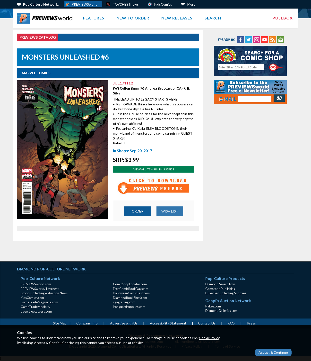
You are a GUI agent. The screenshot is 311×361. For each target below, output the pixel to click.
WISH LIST (169, 211)
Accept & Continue (273, 352)
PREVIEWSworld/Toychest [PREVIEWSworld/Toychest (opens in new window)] (40, 289)
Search (213, 18)
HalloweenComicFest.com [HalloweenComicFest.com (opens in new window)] (131, 293)
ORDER (137, 211)
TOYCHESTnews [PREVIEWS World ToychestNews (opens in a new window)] (126, 4)
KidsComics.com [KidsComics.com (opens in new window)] (32, 298)
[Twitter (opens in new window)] (248, 39)
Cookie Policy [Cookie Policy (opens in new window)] (209, 338)
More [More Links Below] (191, 4)
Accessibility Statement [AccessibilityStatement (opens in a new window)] (168, 323)
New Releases (176, 18)
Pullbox (283, 18)
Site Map (59, 323)
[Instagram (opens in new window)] (256, 39)
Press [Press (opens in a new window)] (251, 323)
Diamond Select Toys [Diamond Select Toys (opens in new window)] (220, 284)
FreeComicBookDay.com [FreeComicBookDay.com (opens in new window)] (130, 289)
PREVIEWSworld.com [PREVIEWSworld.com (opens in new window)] (36, 284)
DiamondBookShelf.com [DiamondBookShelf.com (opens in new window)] (130, 298)
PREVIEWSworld (84, 4)
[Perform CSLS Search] (276, 67)
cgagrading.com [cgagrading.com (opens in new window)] (124, 302)
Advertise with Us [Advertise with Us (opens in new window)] (124, 323)
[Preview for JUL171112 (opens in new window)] (153, 186)
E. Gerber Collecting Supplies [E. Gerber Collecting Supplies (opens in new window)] (225, 293)
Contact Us (207, 323)
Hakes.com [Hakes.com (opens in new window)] (213, 306)
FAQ (231, 323)
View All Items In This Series (153, 169)
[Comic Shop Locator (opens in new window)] (250, 55)
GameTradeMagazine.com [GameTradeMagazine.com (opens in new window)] (39, 302)
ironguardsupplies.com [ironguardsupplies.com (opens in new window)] (129, 307)
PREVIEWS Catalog (37, 37)
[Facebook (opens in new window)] (240, 39)
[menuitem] (45, 18)
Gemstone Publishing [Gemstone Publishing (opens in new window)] (220, 289)
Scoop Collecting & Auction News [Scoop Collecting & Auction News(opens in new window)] (44, 293)
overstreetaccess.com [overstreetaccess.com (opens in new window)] (36, 311)
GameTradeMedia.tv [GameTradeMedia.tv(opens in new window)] (35, 307)
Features (93, 18)
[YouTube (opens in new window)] (264, 39)
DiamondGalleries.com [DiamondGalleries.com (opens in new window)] (221, 311)
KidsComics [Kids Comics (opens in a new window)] (163, 4)
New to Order (132, 18)
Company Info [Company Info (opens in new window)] (87, 323)
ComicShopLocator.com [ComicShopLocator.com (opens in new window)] (130, 284)
